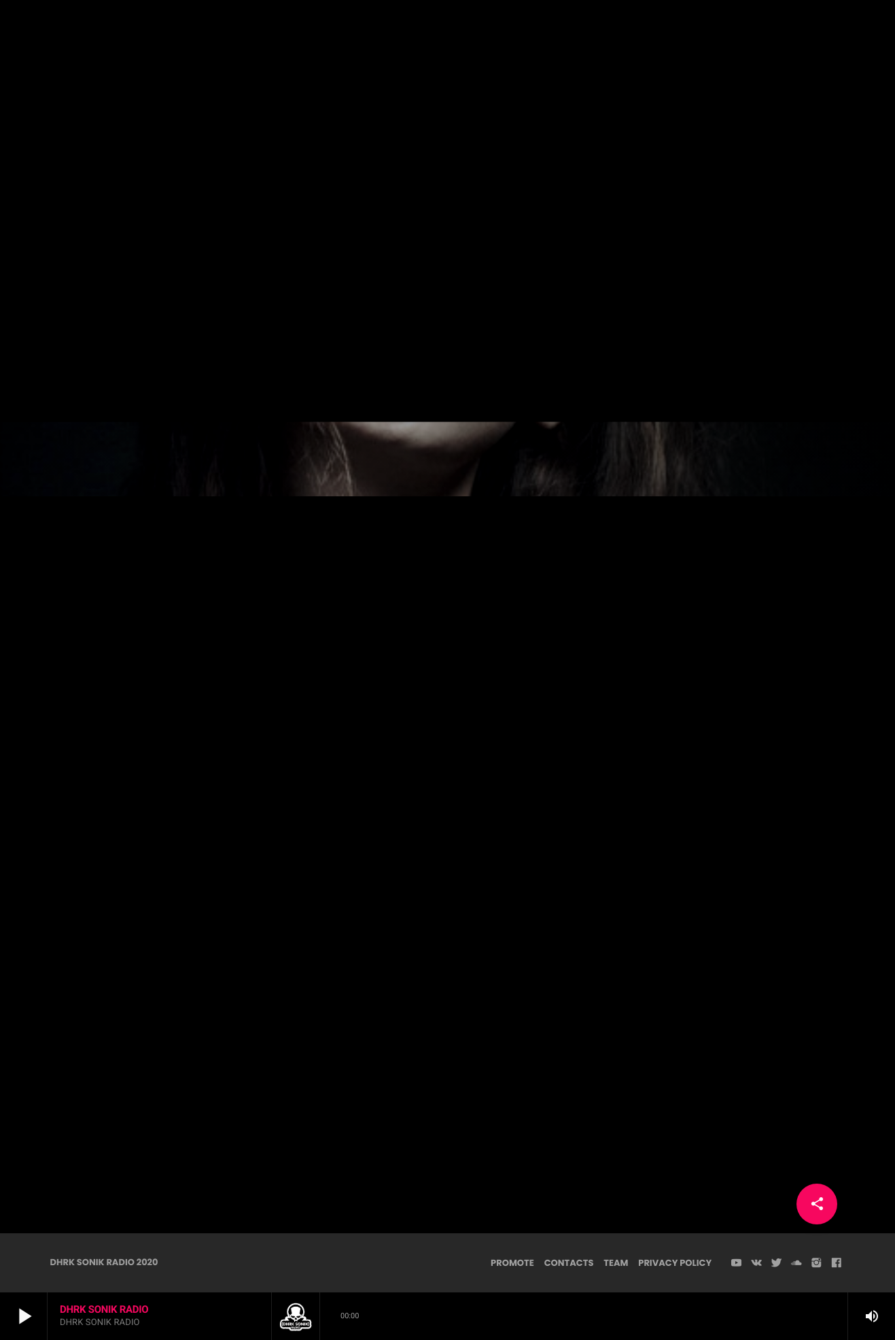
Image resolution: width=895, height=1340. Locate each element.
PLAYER (834, 33)
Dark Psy (447, 229)
